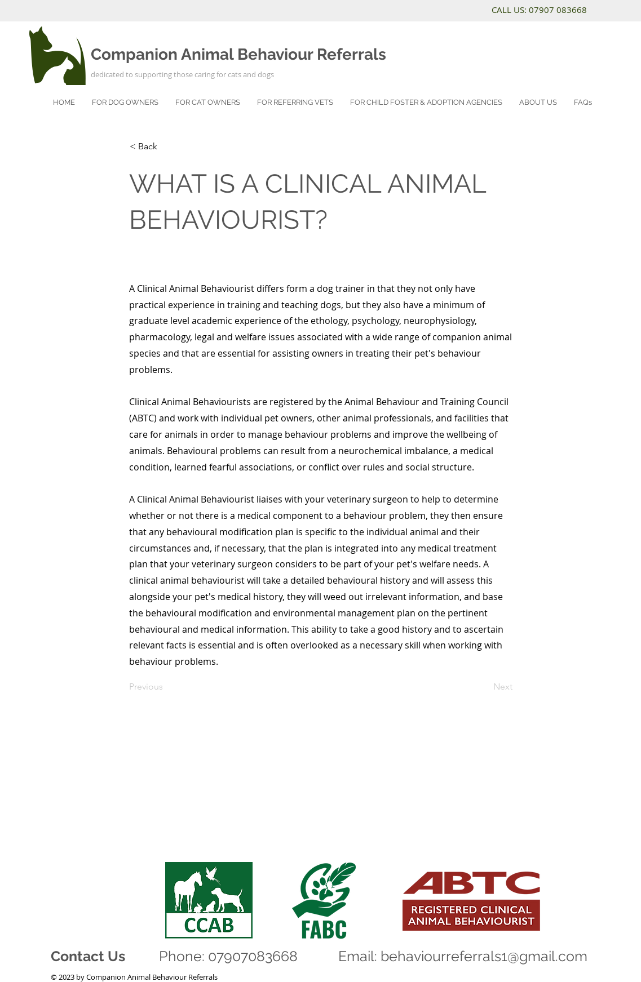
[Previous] (166, 687)
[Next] (484, 687)
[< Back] (167, 146)
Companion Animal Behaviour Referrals (238, 54)
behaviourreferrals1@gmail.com (484, 956)
